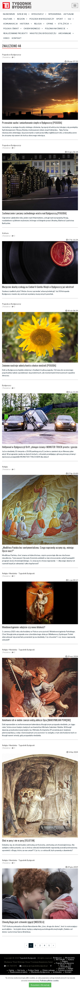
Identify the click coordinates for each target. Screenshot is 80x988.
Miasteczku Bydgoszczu (43, 33)
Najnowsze (9, 14)
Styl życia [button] (64, 23)
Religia (70, 968)
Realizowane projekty (15, 33)
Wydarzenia (54, 14)
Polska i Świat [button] (12, 28)
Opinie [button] (51, 23)
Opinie (11, 970)
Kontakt (16, 38)
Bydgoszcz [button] (39, 14)
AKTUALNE (69, 14)
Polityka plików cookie (49, 980)
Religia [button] (39, 23)
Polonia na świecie (65, 970)
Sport (62, 965)
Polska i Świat (33, 970)
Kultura (71, 959)
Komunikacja (10, 23)
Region (65, 961)
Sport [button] (61, 19)
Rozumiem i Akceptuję (40, 985)
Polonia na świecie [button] (56, 28)
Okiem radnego (48, 970)
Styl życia (21, 970)
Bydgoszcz (57, 958)
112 (69, 965)
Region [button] (22, 19)
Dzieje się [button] (23, 14)
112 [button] (71, 19)
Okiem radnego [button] (33, 28)
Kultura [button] (9, 19)
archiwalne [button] (66, 33)
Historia (61, 968)
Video (6, 38)
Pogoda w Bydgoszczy (41, 19)
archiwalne (57, 972)
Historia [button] (26, 23)
